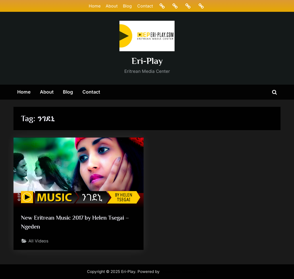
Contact (145, 5)
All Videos (38, 240)
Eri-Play (147, 61)
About (112, 5)
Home (94, 5)
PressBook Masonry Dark (184, 271)
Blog (127, 5)
